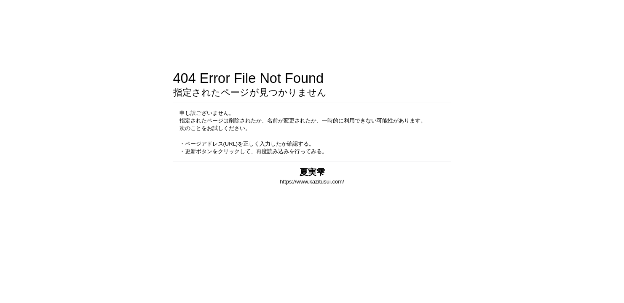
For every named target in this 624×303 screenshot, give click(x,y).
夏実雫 (312, 172)
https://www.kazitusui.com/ (312, 181)
